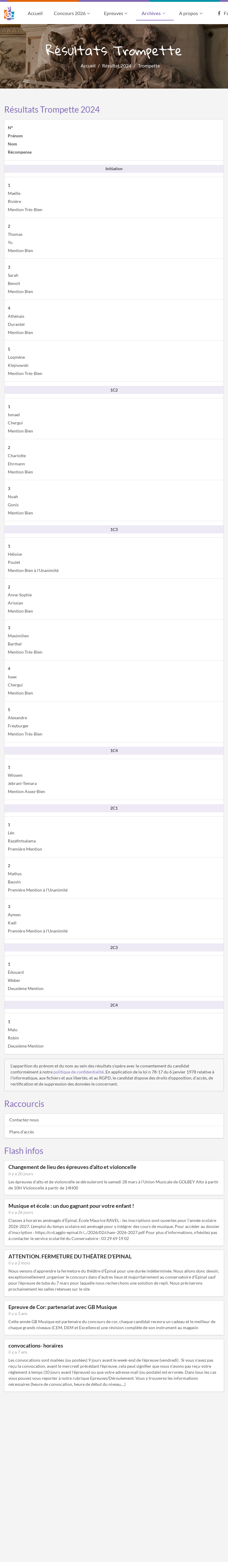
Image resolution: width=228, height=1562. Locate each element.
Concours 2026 (72, 13)
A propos (191, 13)
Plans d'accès (21, 1131)
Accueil (35, 13)
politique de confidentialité (78, 1071)
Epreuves (116, 13)
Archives (153, 13)
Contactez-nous (24, 1119)
